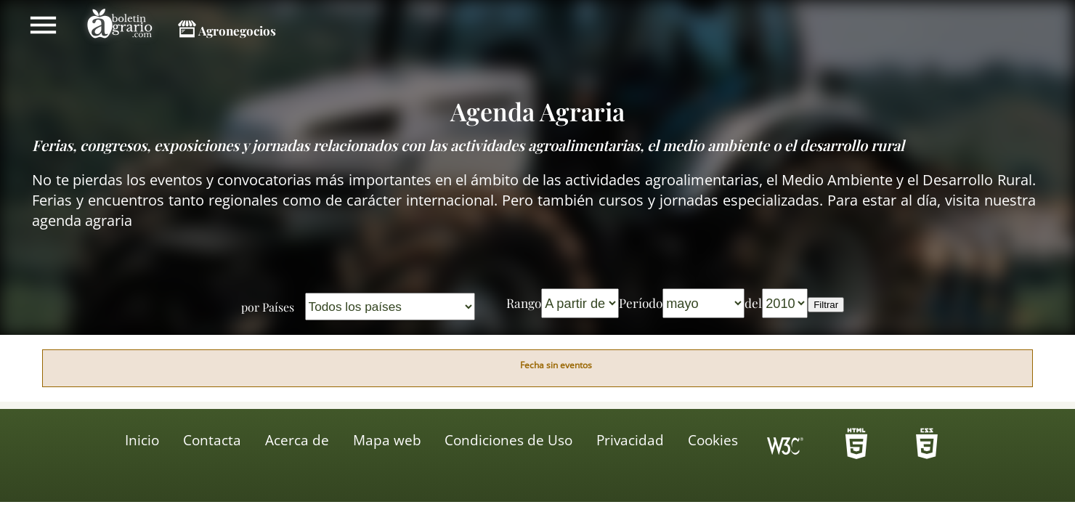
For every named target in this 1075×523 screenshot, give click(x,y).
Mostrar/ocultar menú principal (43, 25)
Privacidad (630, 440)
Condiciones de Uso (508, 440)
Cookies (713, 440)
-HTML (856, 448)
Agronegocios (237, 30)
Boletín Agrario (120, 25)
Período (640, 302)
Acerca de (297, 440)
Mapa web (387, 440)
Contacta (212, 440)
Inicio (142, 440)
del (753, 302)
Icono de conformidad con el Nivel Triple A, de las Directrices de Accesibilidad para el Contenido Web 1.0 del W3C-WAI (785, 448)
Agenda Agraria (537, 111)
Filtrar (826, 304)
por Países (267, 307)
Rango (523, 302)
